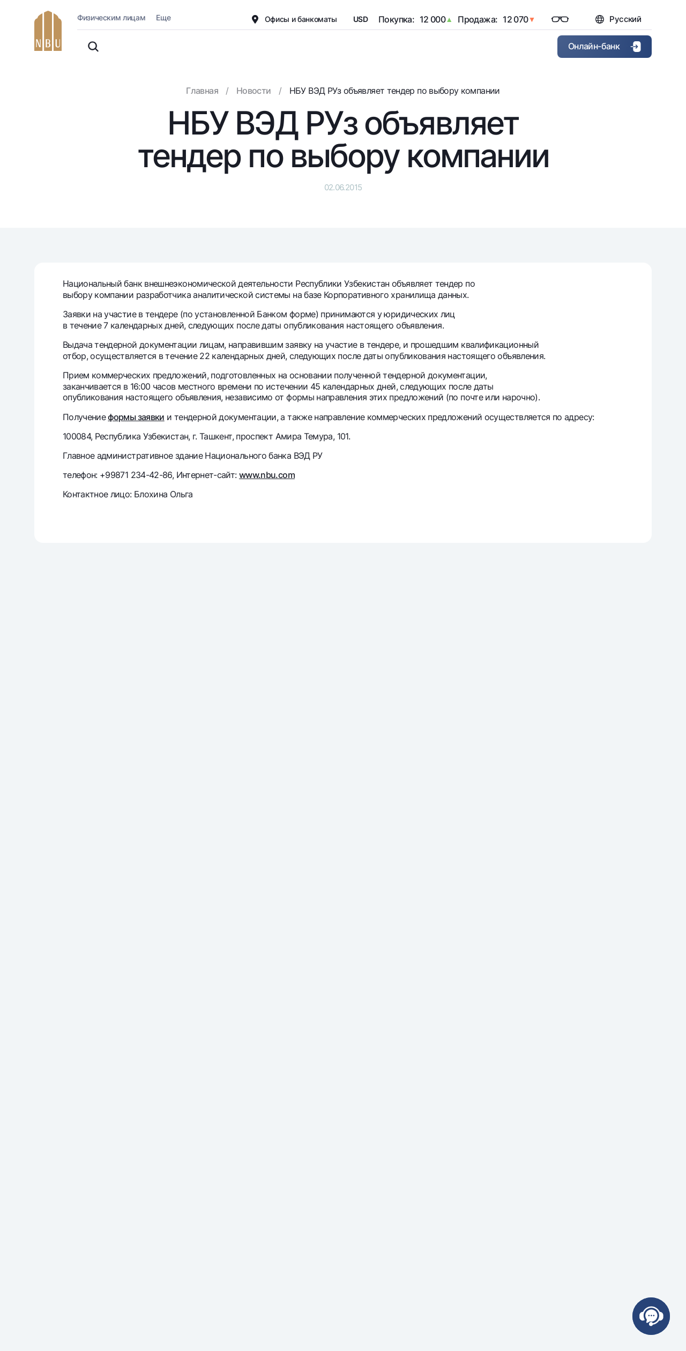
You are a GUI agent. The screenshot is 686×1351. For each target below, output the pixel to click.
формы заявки (136, 417)
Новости (253, 90)
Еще (163, 17)
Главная (202, 90)
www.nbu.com (267, 474)
